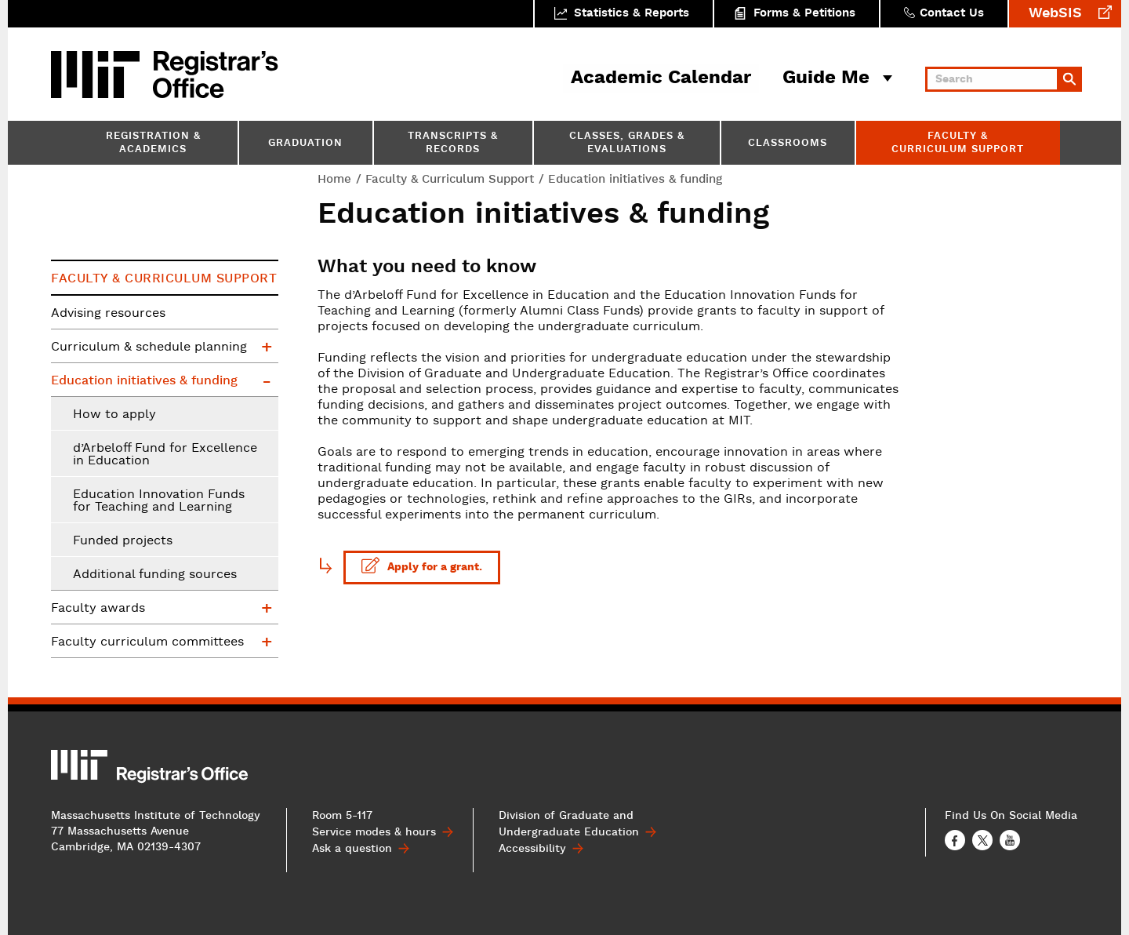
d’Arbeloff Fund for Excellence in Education (165, 455)
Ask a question (352, 849)
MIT (98, 74)
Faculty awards (98, 608)
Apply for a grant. (421, 565)
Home (334, 179)
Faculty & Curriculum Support (957, 143)
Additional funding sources (155, 575)
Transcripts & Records (453, 143)
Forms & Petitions (804, 13)
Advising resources (108, 313)
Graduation (305, 144)
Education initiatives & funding (144, 381)
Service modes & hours (374, 832)
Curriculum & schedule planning (149, 347)
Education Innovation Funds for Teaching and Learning (159, 501)
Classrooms (787, 144)
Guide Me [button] (825, 78)
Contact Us (952, 13)
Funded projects (122, 541)
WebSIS (1055, 14)
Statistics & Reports (631, 13)
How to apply (114, 415)
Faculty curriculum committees (147, 642)
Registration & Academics (153, 143)
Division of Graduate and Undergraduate (569, 824)
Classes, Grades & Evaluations (626, 143)
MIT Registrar (215, 74)
